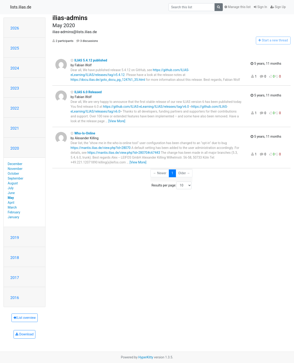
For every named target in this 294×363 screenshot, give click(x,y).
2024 (14, 68)
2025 (14, 48)
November (15, 169)
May (11, 198)
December (15, 164)
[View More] (116, 121)
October (13, 173)
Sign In (260, 7)
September (15, 178)
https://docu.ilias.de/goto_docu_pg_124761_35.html (108, 79)
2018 (14, 257)
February (14, 212)
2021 (14, 128)
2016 (14, 297)
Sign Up (278, 7)
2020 (14, 148)
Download (24, 334)
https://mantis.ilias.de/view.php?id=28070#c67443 (124, 152)
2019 (14, 237)
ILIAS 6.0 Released (86, 92)
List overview (24, 317)
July (11, 188)
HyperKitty (145, 357)
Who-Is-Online (83, 133)
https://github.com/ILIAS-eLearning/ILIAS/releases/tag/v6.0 (146, 106)
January (13, 217)
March (12, 207)
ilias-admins (70, 18)
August (13, 183)
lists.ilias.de (20, 7)
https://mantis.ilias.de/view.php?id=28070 (100, 148)
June (11, 193)
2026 (14, 28)
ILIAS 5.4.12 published (89, 60)
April (11, 202)
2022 (14, 108)
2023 (14, 88)
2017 (14, 277)
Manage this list (237, 7)
